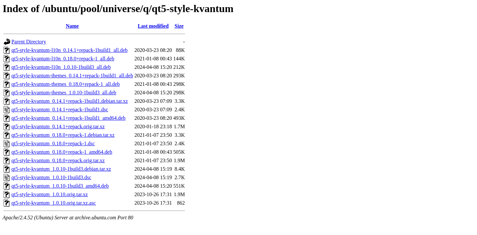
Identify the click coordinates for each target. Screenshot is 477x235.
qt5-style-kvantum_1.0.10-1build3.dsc (51, 177)
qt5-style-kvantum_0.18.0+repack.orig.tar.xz (58, 160)
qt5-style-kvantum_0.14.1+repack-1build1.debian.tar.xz (69, 101)
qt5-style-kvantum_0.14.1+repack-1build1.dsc (59, 109)
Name (72, 26)
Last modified (153, 26)
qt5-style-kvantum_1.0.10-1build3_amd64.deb (60, 186)
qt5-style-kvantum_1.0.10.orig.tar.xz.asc (53, 203)
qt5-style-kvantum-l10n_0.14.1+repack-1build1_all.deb (69, 50)
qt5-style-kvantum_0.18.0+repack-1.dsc (53, 143)
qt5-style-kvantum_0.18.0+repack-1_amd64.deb (61, 152)
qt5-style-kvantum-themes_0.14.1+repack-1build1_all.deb (72, 75)
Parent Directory (28, 41)
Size (179, 26)
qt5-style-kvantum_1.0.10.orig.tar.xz (49, 194)
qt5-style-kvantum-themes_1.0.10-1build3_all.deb (63, 92)
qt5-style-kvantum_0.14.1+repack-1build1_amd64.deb (68, 118)
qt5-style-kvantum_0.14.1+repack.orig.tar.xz (58, 126)
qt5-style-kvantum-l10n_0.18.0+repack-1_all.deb (62, 58)
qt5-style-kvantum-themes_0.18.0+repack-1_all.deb (65, 84)
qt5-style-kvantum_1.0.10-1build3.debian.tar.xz (61, 169)
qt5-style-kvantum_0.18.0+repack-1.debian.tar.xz (63, 135)
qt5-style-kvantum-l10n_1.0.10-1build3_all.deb (61, 67)
